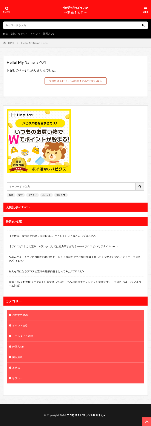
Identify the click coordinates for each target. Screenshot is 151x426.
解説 (5, 33)
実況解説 (17, 357)
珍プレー (17, 378)
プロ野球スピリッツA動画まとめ (86, 415)
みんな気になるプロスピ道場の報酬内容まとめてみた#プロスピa (46, 271)
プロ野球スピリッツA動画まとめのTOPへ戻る (75, 81)
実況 (13, 33)
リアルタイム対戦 (22, 336)
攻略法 (16, 367)
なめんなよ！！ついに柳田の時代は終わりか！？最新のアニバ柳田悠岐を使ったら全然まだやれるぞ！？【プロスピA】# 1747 (74, 258)
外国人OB (48, 33)
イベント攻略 (20, 325)
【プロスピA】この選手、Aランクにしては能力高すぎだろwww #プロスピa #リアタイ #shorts (63, 246)
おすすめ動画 (20, 315)
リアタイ (23, 33)
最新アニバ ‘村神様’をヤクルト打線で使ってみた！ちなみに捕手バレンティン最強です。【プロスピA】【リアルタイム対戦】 (75, 283)
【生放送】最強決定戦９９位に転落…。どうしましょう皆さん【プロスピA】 (53, 235)
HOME (11, 43)
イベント (35, 33)
